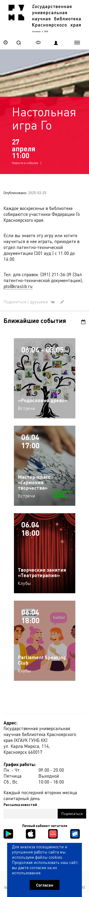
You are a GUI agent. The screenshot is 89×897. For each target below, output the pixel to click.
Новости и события (25, 163)
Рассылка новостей (20, 805)
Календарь (83, 322)
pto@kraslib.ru (18, 286)
